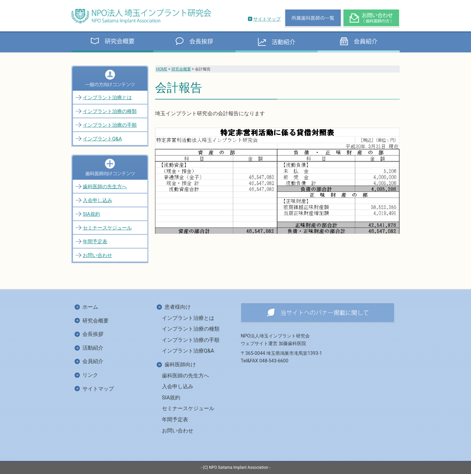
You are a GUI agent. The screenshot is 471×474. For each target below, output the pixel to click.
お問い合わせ (97, 255)
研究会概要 (181, 69)
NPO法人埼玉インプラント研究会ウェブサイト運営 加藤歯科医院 (275, 339)
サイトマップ (267, 19)
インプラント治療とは (107, 97)
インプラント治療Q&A (188, 351)
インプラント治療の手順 (110, 125)
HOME (161, 69)
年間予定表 (95, 242)
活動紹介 (92, 348)
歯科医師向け (180, 364)
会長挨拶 (92, 334)
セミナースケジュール (107, 228)
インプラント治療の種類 (110, 111)
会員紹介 (92, 361)
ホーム (90, 307)
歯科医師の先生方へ (105, 187)
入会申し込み (97, 200)
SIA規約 (91, 214)
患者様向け (178, 307)
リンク (90, 375)
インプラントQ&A (102, 139)
